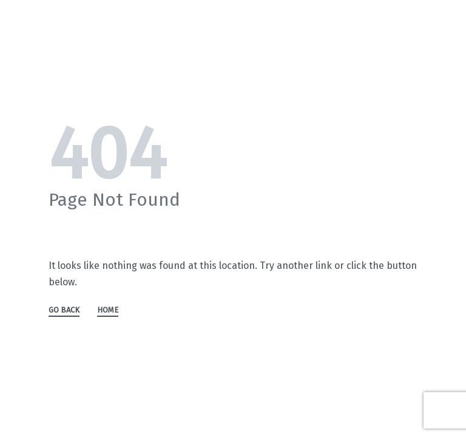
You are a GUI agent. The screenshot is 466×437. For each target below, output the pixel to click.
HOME (107, 310)
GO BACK (64, 310)
